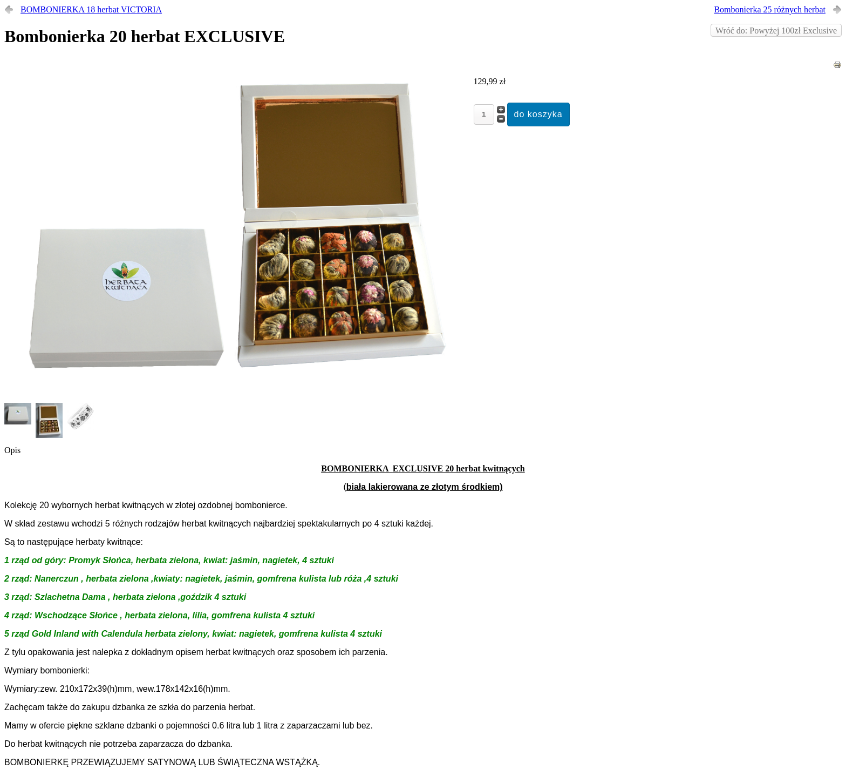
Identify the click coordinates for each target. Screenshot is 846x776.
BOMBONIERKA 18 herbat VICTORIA (91, 9)
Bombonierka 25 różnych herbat (769, 9)
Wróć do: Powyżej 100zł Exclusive (776, 30)
